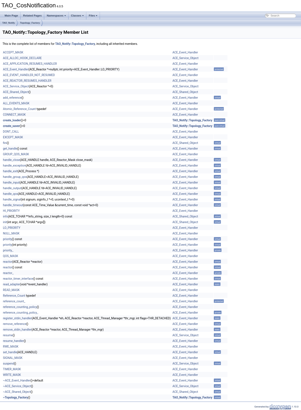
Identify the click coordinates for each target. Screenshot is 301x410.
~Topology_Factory (15, 397)
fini (5, 143)
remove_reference (14, 324)
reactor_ (8, 273)
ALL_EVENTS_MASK (16, 103)
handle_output (12, 188)
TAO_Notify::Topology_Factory (75, 43)
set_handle (10, 352)
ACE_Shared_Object (16, 92)
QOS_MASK (10, 256)
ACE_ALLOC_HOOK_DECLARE (22, 58)
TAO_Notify (8, 23)
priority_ (8, 250)
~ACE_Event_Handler (16, 380)
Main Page (11, 15)
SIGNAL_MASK (12, 358)
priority (7, 239)
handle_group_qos (15, 176)
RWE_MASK (10, 346)
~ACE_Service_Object (17, 386)
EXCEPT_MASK (13, 137)
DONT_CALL (11, 131)
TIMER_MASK (12, 369)
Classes (77, 15)
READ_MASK (11, 290)
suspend (8, 363)
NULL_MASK (11, 233)
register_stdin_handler (17, 318)
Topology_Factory (30, 23)
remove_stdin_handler (17, 329)
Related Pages (32, 15)
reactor (7, 261)
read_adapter (11, 284)
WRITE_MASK (12, 374)
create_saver (11, 126)
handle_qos (10, 193)
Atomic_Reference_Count (19, 109)
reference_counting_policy (20, 307)
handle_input (11, 182)
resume (8, 335)
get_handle (10, 148)
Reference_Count (14, 295)
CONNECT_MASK (14, 114)
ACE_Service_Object (185, 58)
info (5, 216)
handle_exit (10, 171)
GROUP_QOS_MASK (16, 154)
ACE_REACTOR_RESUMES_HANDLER (27, 80)
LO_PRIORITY (11, 227)
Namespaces (56, 15)
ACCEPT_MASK (13, 52)
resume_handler (13, 341)
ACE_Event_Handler (185, 52)
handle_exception (14, 165)
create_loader (12, 120)
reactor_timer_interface (18, 278)
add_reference (12, 97)
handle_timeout (13, 205)
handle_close (11, 160)
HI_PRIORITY (11, 210)
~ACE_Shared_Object (17, 391)
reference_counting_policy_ (20, 312)
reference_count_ (14, 301)
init (5, 222)
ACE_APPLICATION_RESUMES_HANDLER (30, 63)
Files (93, 15)
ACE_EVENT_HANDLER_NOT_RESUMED (29, 75)
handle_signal (12, 199)
